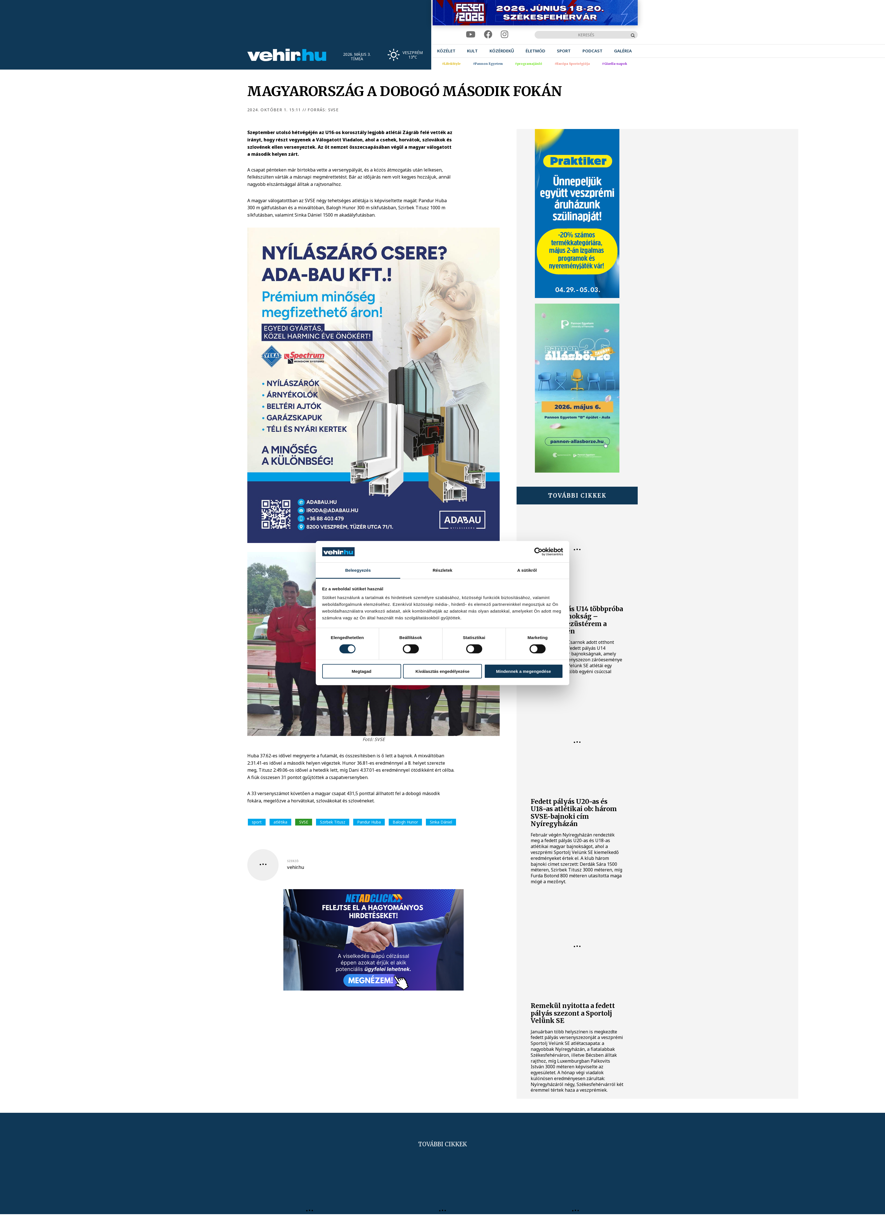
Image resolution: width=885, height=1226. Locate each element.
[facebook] (488, 34)
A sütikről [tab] (527, 570)
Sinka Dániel (441, 822)
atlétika (280, 822)
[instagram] (504, 34)
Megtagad (361, 671)
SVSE (303, 822)
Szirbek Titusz (332, 822)
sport (257, 822)
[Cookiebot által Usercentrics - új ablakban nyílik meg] (538, 552)
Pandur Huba (369, 822)
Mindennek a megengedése (523, 671)
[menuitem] (446, 50)
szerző (293, 861)
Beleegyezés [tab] (358, 570)
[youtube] (470, 34)
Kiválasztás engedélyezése (442, 671)
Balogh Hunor (405, 822)
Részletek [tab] (442, 570)
